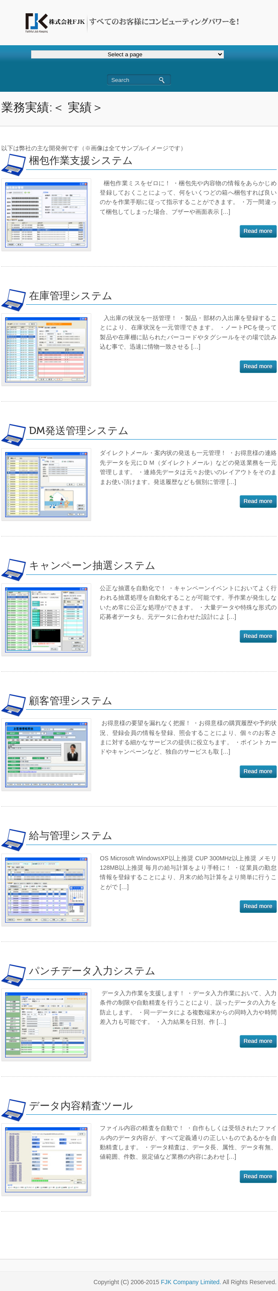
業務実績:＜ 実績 (46, 107)
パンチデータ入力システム (92, 971)
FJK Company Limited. (191, 1282)
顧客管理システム (71, 701)
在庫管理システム (71, 296)
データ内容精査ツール (81, 1106)
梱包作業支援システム (81, 160)
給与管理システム (71, 836)
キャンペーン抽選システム (92, 565)
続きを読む (258, 231)
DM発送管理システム (79, 431)
